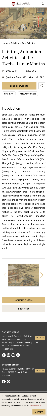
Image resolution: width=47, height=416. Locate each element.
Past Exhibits (28, 43)
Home (5, 43)
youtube (13, 355)
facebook (4, 355)
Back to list (23, 308)
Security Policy (35, 405)
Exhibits (15, 43)
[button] (37, 4)
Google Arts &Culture (18, 355)
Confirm (39, 411)
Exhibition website (19, 85)
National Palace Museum (20, 4)
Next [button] (42, 275)
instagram (8, 355)
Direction (40, 338)
